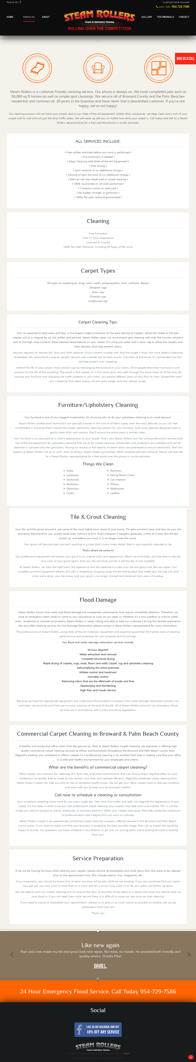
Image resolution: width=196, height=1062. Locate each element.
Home (10, 17)
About (46, 17)
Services (29, 17)
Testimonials (165, 17)
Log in (126, 1053)
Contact (184, 17)
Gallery (147, 17)
